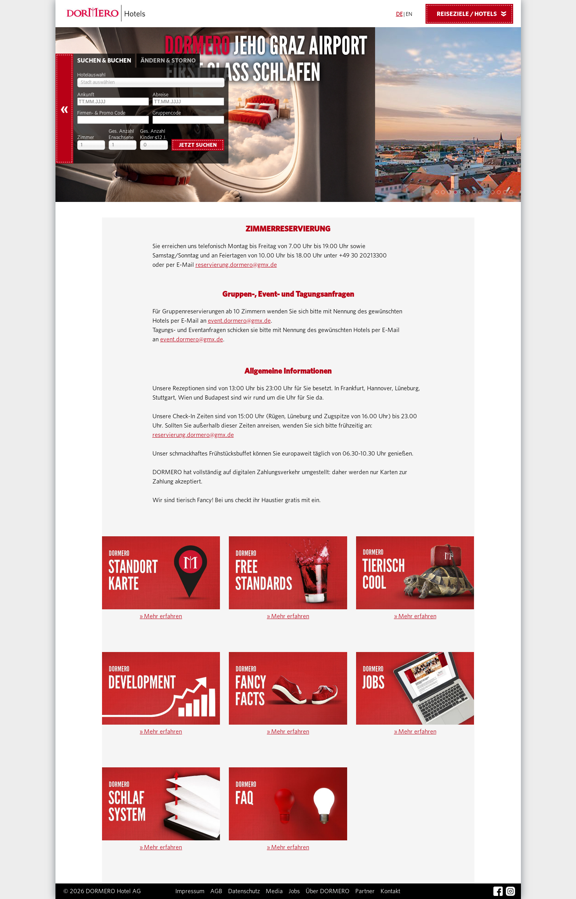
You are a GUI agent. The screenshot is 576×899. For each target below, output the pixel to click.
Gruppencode (166, 113)
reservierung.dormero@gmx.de (236, 265)
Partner (365, 891)
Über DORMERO (327, 891)
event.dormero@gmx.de (239, 321)
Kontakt (390, 891)
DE (399, 14)
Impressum (189, 891)
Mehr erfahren (161, 616)
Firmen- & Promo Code (101, 113)
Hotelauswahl (91, 75)
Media (274, 891)
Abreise (160, 94)
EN (409, 14)
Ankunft (85, 94)
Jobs (294, 891)
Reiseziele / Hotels (474, 13)
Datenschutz (244, 891)
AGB (216, 891)
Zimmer (85, 137)
